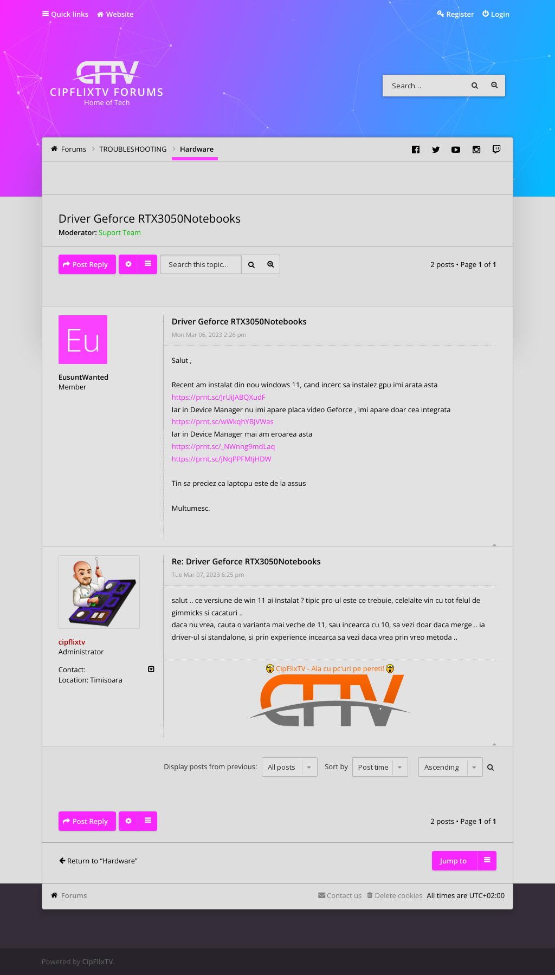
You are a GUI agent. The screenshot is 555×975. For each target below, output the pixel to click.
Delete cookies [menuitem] (398, 895)
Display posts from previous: (240, 767)
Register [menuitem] (460, 14)
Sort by (366, 767)
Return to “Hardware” (102, 861)
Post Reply (90, 264)
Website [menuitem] (114, 14)
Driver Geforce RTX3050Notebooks (150, 218)
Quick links (69, 14)
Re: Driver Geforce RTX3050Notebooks (246, 561)
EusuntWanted (83, 377)
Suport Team (120, 232)
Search (475, 85)
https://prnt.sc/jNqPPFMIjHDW (222, 459)
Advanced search (494, 85)
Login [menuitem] (500, 14)
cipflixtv (72, 642)
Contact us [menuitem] (344, 895)
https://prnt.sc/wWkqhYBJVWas (223, 421)
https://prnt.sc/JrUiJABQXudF (219, 397)
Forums (74, 895)
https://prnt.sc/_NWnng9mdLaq (223, 446)
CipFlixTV (97, 961)
